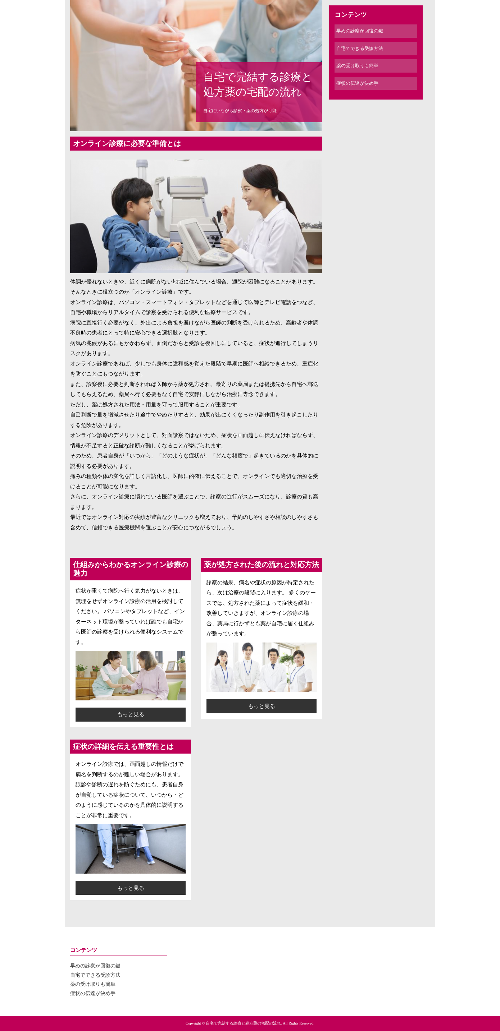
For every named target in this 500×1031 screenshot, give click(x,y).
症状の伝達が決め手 (357, 83)
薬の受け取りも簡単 (357, 65)
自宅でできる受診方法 (359, 48)
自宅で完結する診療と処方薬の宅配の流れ (258, 84)
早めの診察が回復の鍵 (359, 30)
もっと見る (130, 714)
